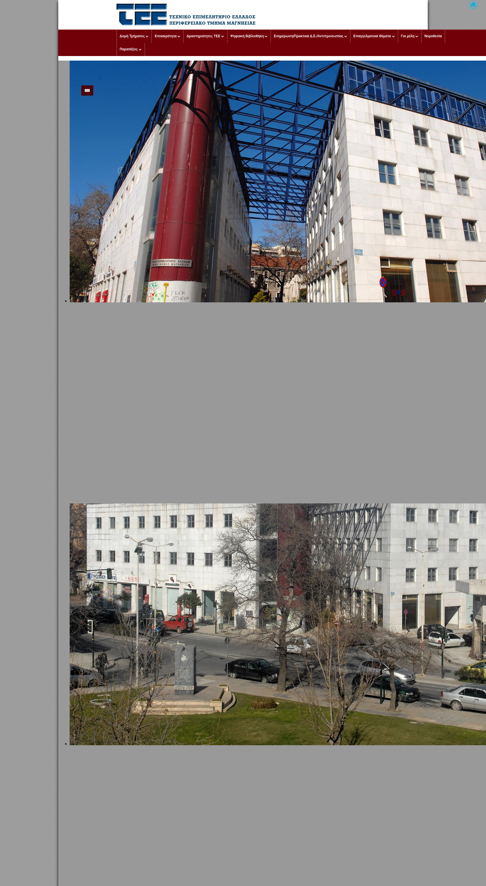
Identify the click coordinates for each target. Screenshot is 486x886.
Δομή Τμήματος (132, 36)
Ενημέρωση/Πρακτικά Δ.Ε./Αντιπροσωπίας (308, 36)
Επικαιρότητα (165, 36)
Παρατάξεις (129, 49)
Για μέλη (408, 36)
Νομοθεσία (433, 36)
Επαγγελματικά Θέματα (372, 36)
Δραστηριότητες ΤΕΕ (203, 36)
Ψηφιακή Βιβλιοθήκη (247, 36)
